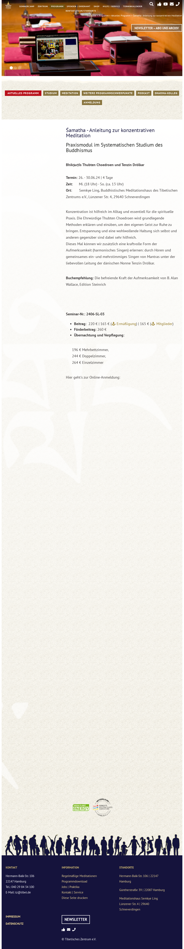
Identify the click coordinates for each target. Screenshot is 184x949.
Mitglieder (164, 323)
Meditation (70, 93)
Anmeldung (92, 102)
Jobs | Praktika (70, 887)
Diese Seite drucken (75, 898)
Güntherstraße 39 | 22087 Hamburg (142, 890)
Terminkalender (132, 6)
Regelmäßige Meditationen (79, 876)
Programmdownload (74, 881)
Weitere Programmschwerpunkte (108, 93)
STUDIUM (51, 93)
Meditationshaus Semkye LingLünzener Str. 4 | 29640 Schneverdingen (138, 903)
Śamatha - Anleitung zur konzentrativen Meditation (157, 15)
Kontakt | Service (72, 892)
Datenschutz (15, 923)
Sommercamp (26, 6)
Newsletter (76, 919)
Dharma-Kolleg (166, 93)
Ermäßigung (126, 323)
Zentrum (43, 6)
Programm (57, 6)
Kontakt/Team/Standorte (81, 11)
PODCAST (144, 93)
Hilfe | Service (111, 6)
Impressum (13, 916)
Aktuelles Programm (23, 93)
